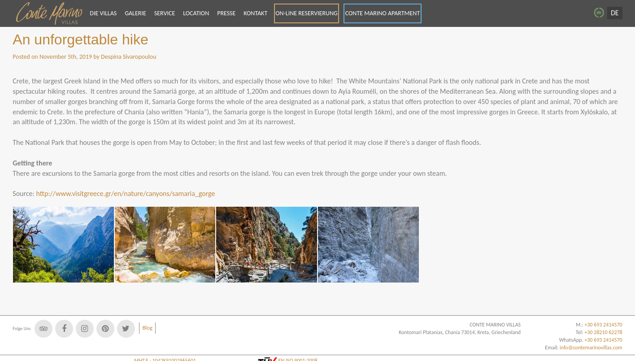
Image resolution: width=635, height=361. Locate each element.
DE (615, 13)
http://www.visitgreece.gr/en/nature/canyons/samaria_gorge (125, 193)
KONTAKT (255, 13)
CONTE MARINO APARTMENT (382, 13)
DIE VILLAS (103, 13)
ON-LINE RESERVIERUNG (306, 13)
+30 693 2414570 (603, 340)
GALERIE (135, 13)
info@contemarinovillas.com (591, 347)
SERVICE (164, 13)
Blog (147, 327)
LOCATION (196, 13)
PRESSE (226, 13)
